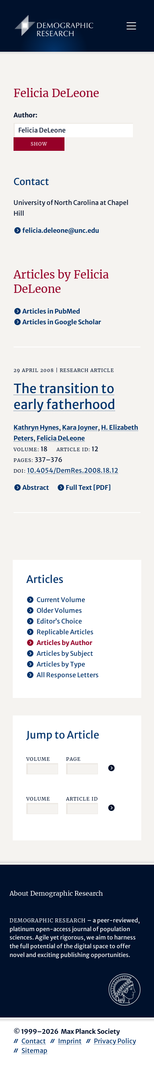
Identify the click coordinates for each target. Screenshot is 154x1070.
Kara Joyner (80, 427)
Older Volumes (59, 610)
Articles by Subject (65, 653)
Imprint (70, 1041)
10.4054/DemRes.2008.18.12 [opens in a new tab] (72, 470)
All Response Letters (68, 675)
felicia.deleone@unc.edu (60, 230)
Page (73, 759)
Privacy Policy (115, 1041)
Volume (38, 759)
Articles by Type (61, 664)
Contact (33, 1041)
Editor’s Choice (59, 621)
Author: (25, 115)
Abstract (35, 487)
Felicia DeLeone (61, 438)
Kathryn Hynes (36, 427)
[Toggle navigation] (131, 25)
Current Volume (61, 600)
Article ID (82, 799)
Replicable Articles (65, 632)
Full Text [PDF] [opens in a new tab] (88, 487)
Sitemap (34, 1050)
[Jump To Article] (111, 768)
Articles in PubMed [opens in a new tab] (51, 311)
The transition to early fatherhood (64, 397)
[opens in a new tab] (124, 989)
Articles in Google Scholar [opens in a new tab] (61, 322)
